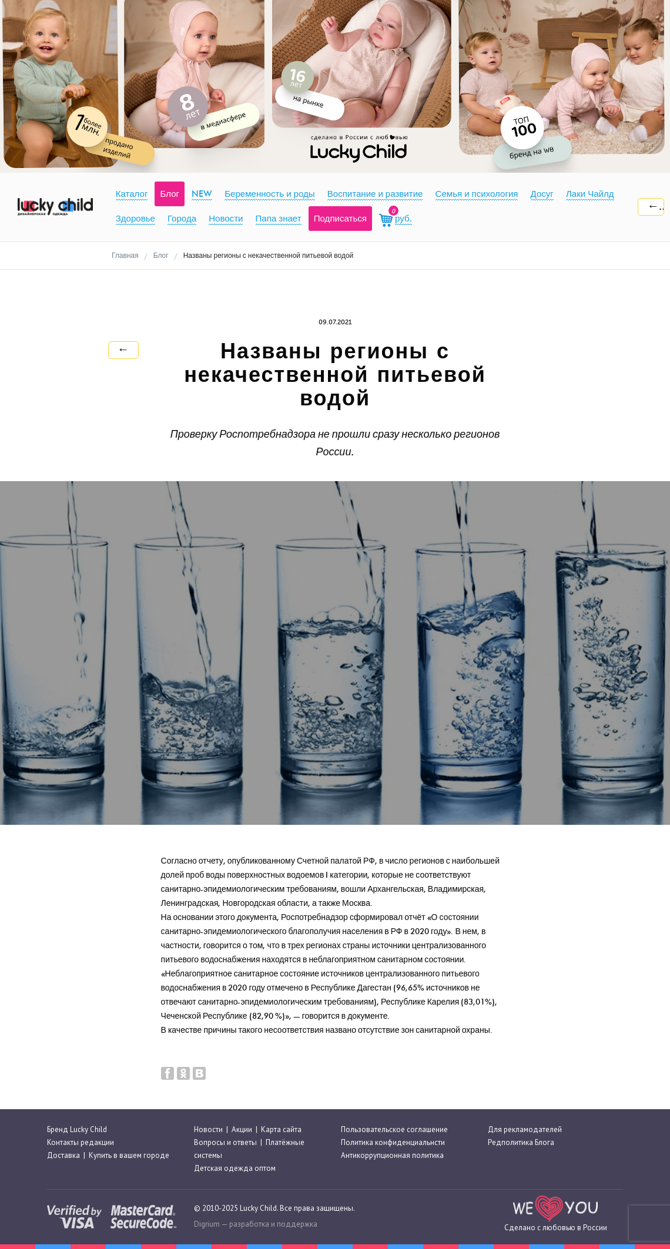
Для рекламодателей (525, 1129)
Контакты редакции (80, 1142)
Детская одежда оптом (235, 1168)
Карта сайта (281, 1129)
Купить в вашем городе (129, 1155)
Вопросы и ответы (225, 1142)
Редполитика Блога (521, 1142)
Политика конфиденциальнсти (393, 1142)
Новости (208, 1129)
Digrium (207, 1224)
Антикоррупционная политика (392, 1155)
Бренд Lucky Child (77, 1129)
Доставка (63, 1155)
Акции (242, 1129)
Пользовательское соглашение (394, 1129)
